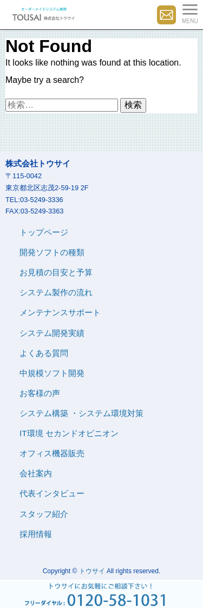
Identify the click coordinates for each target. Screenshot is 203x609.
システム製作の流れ (56, 292)
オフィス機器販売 (51, 453)
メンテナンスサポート (60, 312)
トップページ (43, 232)
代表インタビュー (51, 493)
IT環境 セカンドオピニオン (69, 433)
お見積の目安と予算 (56, 272)
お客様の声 (39, 393)
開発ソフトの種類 (51, 252)
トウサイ (92, 571)
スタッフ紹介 (43, 514)
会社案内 (35, 473)
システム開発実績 (51, 333)
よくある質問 (43, 353)
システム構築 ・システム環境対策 (81, 413)
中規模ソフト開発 (51, 373)
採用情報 (35, 534)
